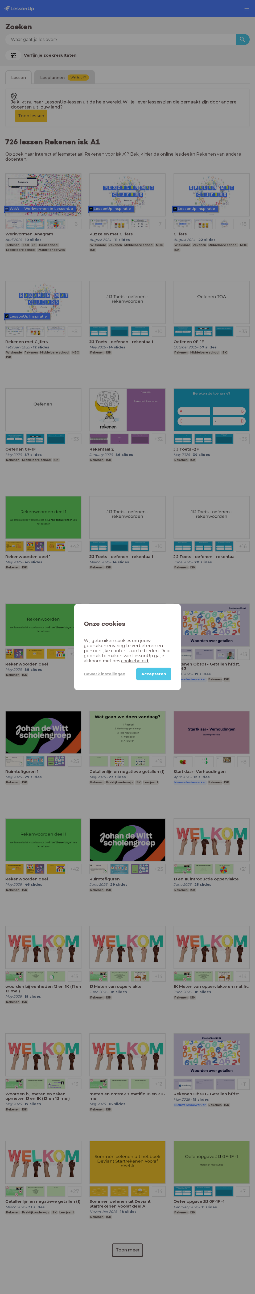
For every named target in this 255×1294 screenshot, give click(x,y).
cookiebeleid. (135, 660)
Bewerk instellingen (104, 674)
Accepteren (153, 674)
